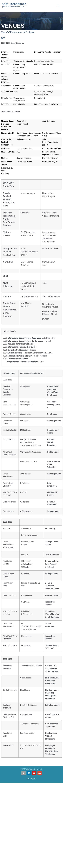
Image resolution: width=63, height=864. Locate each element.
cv (3, 37)
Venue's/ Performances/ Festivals (17, 32)
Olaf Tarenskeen (14, 4)
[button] (58, 5)
